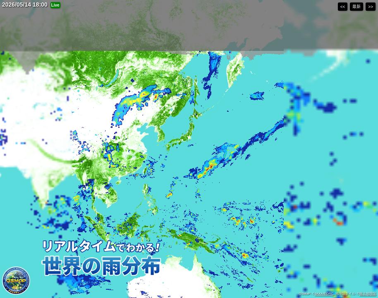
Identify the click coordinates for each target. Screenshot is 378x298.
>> (370, 7)
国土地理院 (367, 294)
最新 (356, 6)
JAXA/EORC (324, 294)
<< (342, 7)
